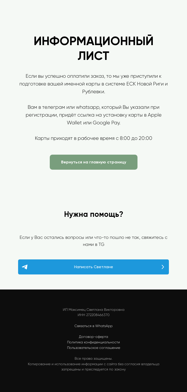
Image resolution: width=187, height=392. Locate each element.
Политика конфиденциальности (93, 342)
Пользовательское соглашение (93, 348)
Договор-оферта (93, 337)
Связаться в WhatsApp (93, 326)
